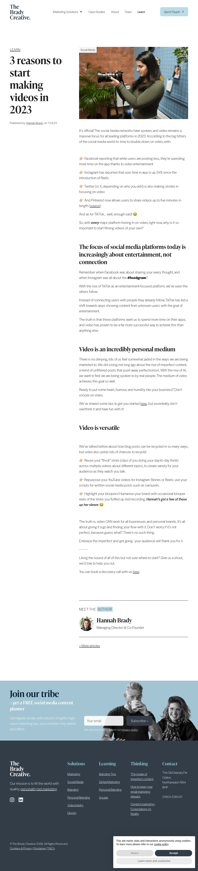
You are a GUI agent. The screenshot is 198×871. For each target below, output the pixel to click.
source (95, 205)
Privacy (101, 843)
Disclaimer (39, 848)
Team (128, 12)
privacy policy (129, 729)
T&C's (51, 848)
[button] (67, 12)
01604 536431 (172, 796)
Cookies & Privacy (21, 848)
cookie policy (161, 844)
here (143, 403)
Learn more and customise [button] (154, 860)
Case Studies (96, 12)
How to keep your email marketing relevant (142, 791)
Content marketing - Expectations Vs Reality (143, 809)
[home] (21, 11)
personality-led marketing (38, 788)
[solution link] (88, 50)
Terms (90, 843)
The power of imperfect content (142, 776)
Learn (141, 12)
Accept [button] (173, 853)
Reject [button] (135, 853)
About (115, 12)
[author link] (34, 123)
